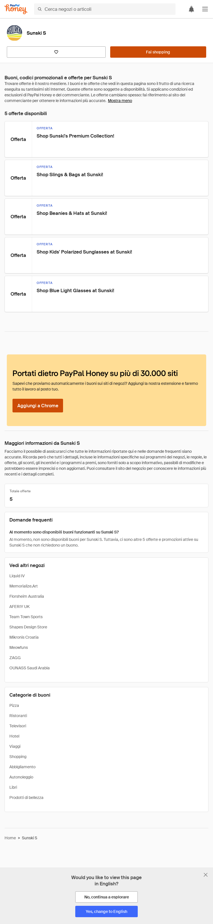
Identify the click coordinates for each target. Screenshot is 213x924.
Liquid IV (17, 575)
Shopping (17, 756)
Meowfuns (18, 647)
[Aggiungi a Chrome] (37, 405)
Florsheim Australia (26, 596)
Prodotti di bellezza (26, 797)
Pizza (14, 705)
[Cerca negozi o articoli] (105, 9)
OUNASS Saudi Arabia (29, 667)
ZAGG (15, 657)
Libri (13, 787)
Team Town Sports (26, 616)
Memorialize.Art (23, 586)
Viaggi (14, 746)
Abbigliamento (22, 766)
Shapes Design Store (28, 627)
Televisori (17, 725)
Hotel (14, 736)
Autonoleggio (21, 777)
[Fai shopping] (158, 52)
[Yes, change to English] (106, 911)
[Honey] (16, 9)
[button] (205, 9)
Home (10, 837)
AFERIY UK (19, 606)
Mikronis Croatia (24, 637)
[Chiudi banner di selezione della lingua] (205, 875)
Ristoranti (18, 715)
